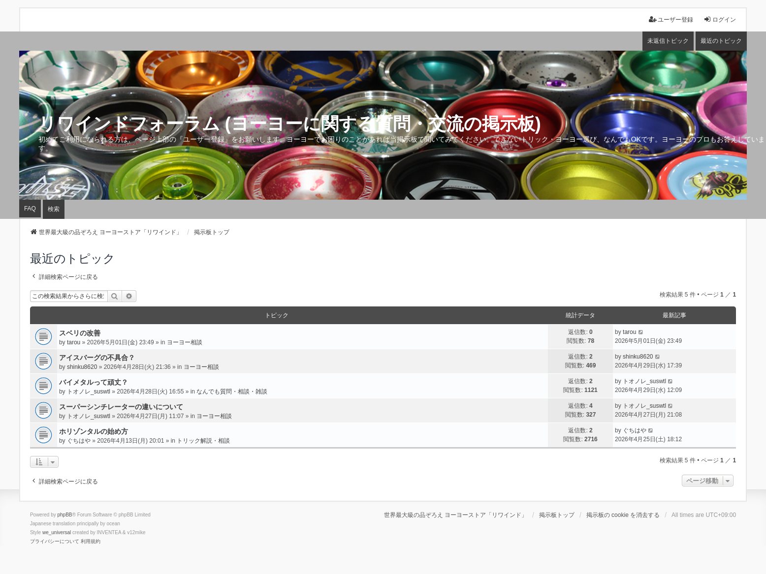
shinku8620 (82, 366)
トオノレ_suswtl (88, 391)
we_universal (56, 532)
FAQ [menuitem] (30, 208)
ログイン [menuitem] (719, 19)
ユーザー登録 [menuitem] (671, 19)
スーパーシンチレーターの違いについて (121, 407)
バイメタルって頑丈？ (93, 382)
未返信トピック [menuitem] (668, 40)
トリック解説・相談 (203, 440)
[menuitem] (54, 541)
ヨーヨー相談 (184, 342)
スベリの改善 (79, 333)
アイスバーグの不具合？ (97, 358)
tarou (73, 342)
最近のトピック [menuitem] (721, 40)
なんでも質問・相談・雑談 (231, 391)
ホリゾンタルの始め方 (93, 431)
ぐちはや (79, 440)
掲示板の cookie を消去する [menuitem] (623, 515)
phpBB (65, 514)
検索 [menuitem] (54, 209)
